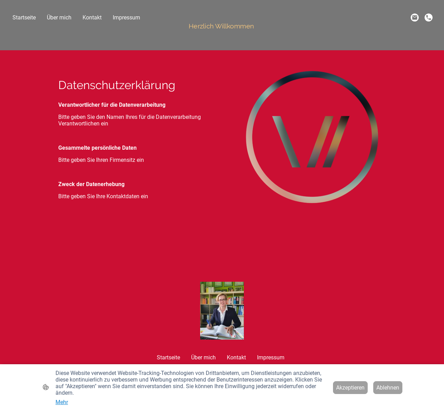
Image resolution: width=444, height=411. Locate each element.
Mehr (62, 402)
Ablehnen (387, 387)
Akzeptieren (350, 387)
